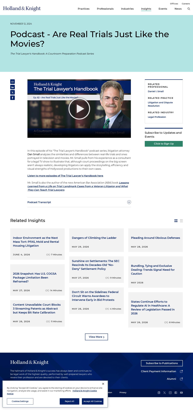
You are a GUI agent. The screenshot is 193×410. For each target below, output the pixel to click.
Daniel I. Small (156, 91)
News (178, 8)
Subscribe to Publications (162, 375)
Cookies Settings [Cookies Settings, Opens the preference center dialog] (20, 401)
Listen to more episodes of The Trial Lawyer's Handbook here (65, 175)
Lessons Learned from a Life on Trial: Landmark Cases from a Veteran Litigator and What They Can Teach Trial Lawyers (78, 186)
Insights (146, 8)
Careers (186, 3)
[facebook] (176, 405)
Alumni (171, 391)
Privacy (123, 405)
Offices (174, 3)
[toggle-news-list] (181, 220)
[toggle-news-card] (176, 220)
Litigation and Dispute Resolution (160, 104)
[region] (55, 394)
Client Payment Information (158, 384)
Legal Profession (157, 117)
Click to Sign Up (164, 143)
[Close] (103, 383)
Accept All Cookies (93, 401)
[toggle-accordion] (79, 202)
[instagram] (170, 405)
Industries (127, 8)
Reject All (69, 401)
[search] (189, 8)
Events (163, 8)
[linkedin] (159, 405)
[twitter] (164, 405)
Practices (83, 8)
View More (95, 349)
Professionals (105, 8)
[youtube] (181, 405)
